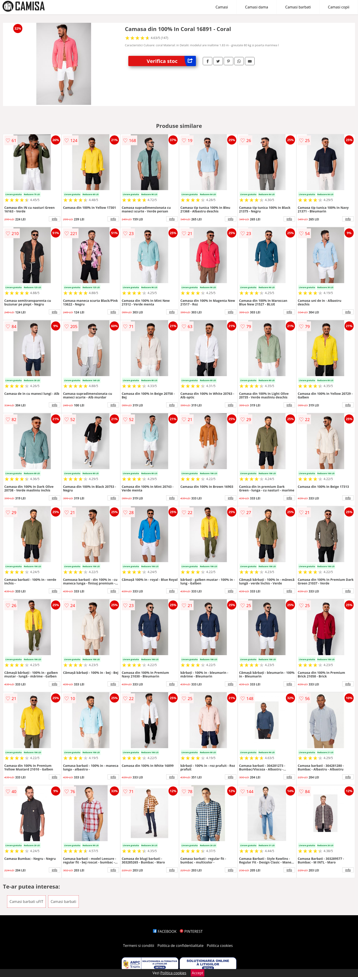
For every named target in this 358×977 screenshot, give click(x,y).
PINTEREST (191, 931)
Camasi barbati (298, 7)
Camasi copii (338, 7)
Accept (197, 972)
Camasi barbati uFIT (26, 901)
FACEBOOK (164, 931)
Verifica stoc (171, 61)
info (54, 219)
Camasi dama (256, 7)
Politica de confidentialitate (181, 945)
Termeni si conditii (138, 945)
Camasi (222, 7)
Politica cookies (220, 945)
